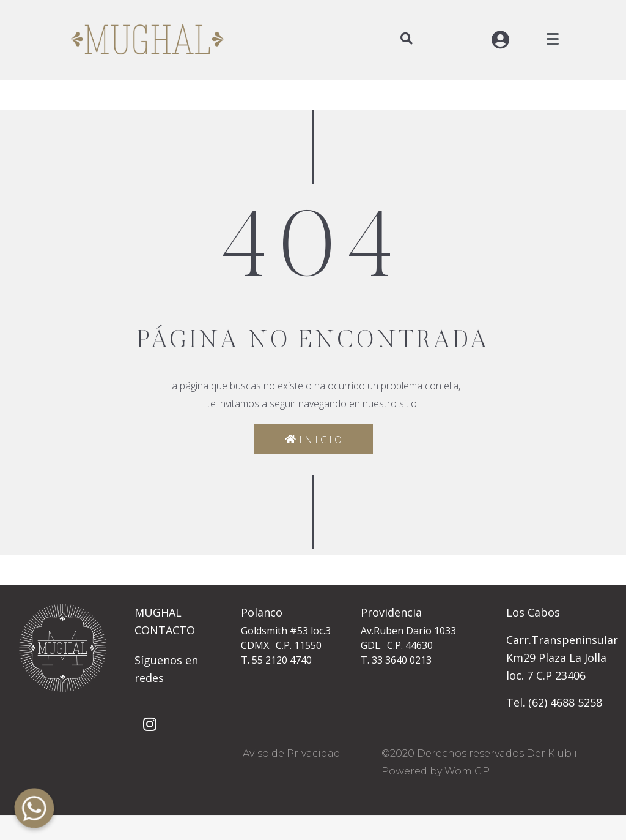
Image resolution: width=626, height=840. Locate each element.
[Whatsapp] (34, 808)
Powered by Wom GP (435, 771)
